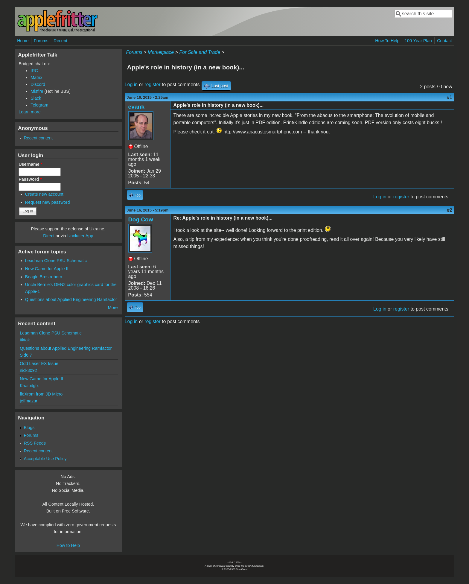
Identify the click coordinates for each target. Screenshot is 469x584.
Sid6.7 (26, 355)
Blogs (29, 427)
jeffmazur (28, 401)
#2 (449, 210)
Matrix (36, 77)
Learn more (30, 112)
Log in (131, 84)
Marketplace (161, 52)
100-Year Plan (418, 40)
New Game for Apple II (46, 268)
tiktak (25, 339)
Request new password (47, 202)
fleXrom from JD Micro (41, 394)
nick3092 (28, 370)
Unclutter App (80, 235)
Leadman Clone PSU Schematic (56, 260)
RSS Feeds (35, 443)
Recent (60, 40)
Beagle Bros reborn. (44, 276)
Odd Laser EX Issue (39, 363)
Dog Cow (140, 219)
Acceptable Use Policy (45, 458)
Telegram (39, 105)
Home (22, 40)
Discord (38, 84)
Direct (48, 235)
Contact (444, 40)
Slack (36, 98)
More (113, 307)
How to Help (68, 545)
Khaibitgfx (29, 385)
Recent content (38, 138)
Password (30, 179)
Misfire (37, 91)
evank (136, 107)
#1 (449, 97)
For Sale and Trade (199, 52)
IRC (34, 70)
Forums (41, 40)
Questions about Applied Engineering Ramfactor (71, 299)
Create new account (44, 194)
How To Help (387, 40)
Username (30, 164)
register (152, 84)
